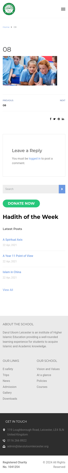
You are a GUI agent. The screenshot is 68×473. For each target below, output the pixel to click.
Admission (10, 387)
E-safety (8, 369)
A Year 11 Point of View (18, 256)
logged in (35, 158)
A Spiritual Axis (12, 239)
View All (8, 290)
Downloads (10, 398)
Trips (6, 375)
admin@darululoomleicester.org (27, 446)
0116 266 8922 (17, 440)
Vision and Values (48, 369)
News (6, 381)
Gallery (7, 392)
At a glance (44, 375)
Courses (42, 387)
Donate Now (21, 203)
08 (4, 105)
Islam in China (12, 272)
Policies (42, 381)
